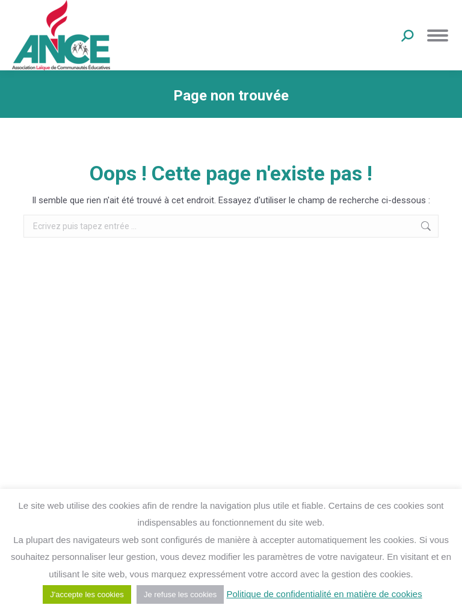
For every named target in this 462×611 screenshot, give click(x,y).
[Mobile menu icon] (437, 35)
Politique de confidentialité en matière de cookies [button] (324, 594)
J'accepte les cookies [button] (86, 594)
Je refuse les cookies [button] (180, 594)
